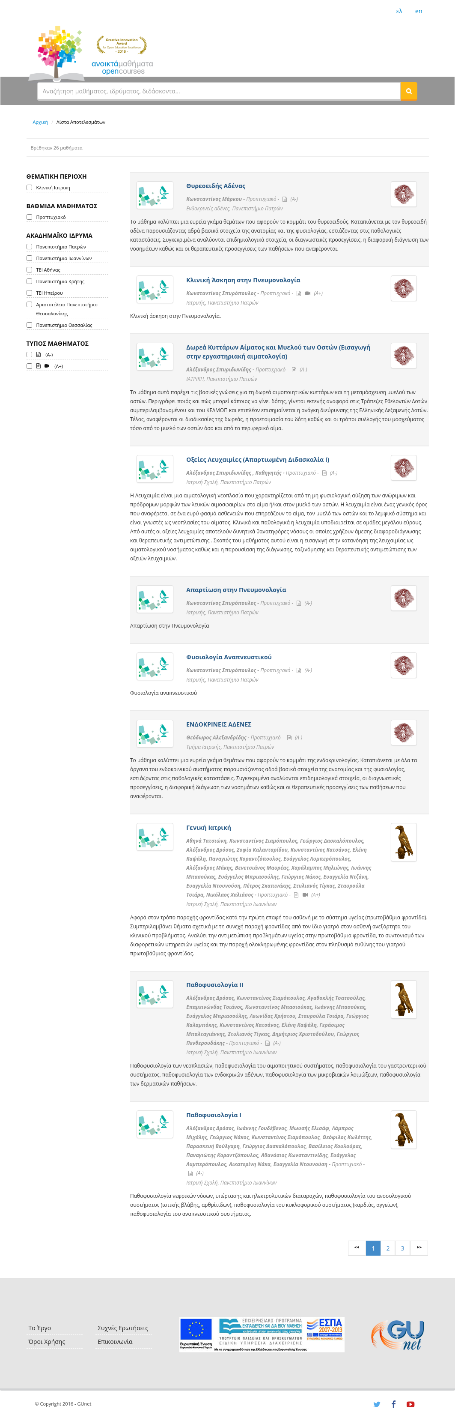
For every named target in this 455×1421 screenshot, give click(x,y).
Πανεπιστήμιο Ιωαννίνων (64, 258)
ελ (399, 11)
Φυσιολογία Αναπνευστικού (229, 657)
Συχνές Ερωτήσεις (123, 1328)
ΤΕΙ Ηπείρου (49, 293)
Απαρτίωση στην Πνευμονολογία (236, 590)
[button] (408, 90)
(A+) (49, 365)
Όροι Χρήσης (47, 1341)
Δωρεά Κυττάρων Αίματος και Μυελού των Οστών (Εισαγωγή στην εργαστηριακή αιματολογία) (278, 351)
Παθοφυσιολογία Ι (213, 1115)
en (418, 11)
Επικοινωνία (115, 1341)
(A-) (44, 354)
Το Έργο (40, 1328)
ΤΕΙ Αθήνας (48, 269)
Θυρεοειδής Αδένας (215, 186)
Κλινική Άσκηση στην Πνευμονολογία (243, 280)
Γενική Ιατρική (208, 827)
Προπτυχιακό (51, 217)
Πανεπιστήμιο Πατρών (61, 246)
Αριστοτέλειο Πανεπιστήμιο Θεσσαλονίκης (67, 309)
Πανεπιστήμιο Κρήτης (60, 281)
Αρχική (40, 122)
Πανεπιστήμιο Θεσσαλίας (64, 325)
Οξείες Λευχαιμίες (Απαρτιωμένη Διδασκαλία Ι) (257, 459)
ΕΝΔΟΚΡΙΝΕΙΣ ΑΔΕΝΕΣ (218, 724)
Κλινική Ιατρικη (53, 187)
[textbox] (219, 90)
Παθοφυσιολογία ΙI (214, 985)
